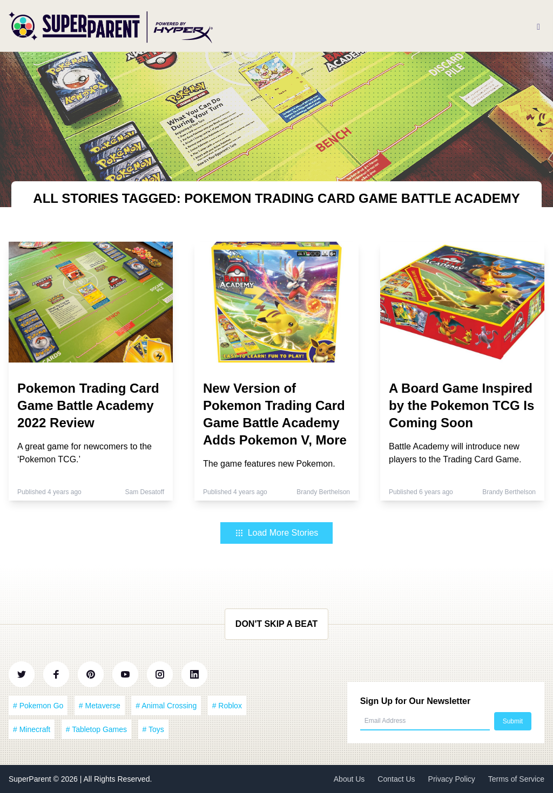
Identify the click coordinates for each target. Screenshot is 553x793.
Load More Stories (277, 532)
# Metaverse (99, 705)
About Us (349, 779)
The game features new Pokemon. (269, 463)
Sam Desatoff (144, 492)
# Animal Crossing (166, 705)
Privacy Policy (451, 779)
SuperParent (31, 779)
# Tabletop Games (96, 729)
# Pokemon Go (38, 705)
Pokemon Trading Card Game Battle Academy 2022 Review (88, 405)
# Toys (153, 729)
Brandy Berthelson (323, 492)
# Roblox (227, 705)
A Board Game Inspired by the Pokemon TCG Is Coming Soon (461, 405)
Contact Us (396, 779)
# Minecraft (31, 729)
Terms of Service (516, 779)
